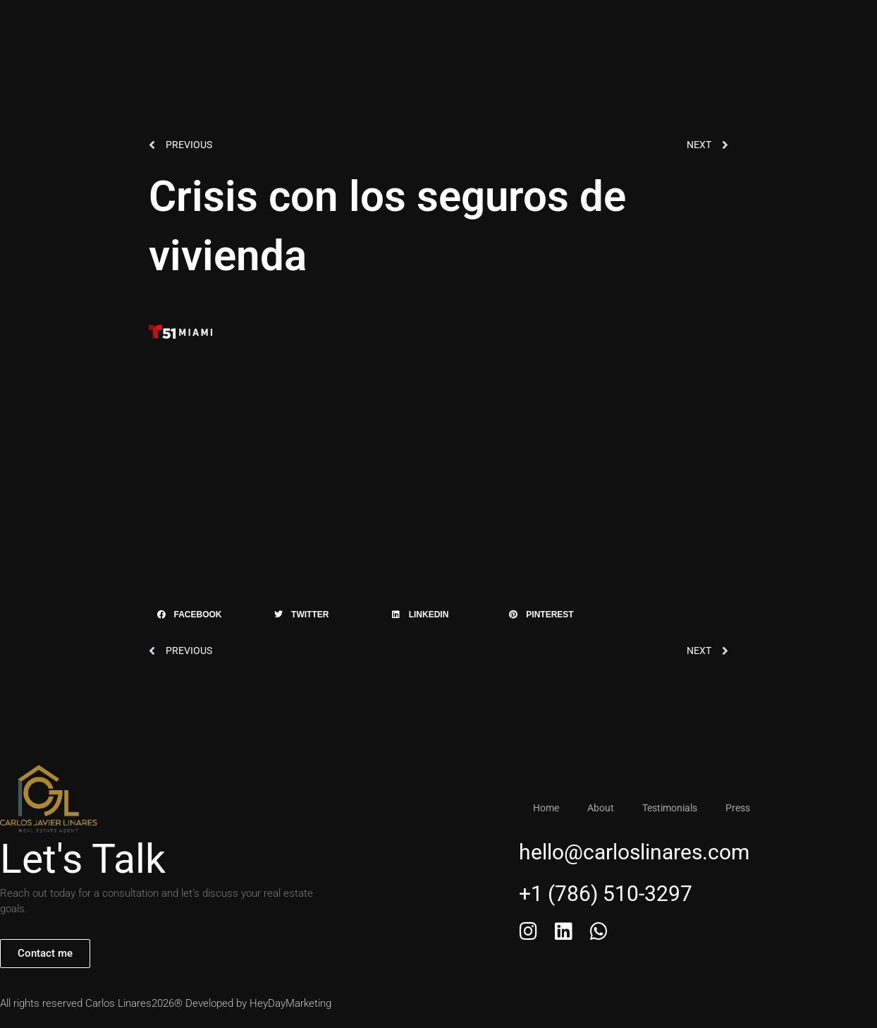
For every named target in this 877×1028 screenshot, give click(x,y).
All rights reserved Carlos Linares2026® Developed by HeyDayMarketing (165, 1004)
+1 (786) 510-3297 (614, 29)
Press (485, 29)
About (340, 29)
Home (283, 29)
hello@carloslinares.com (634, 854)
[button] (204, 616)
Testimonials (413, 29)
